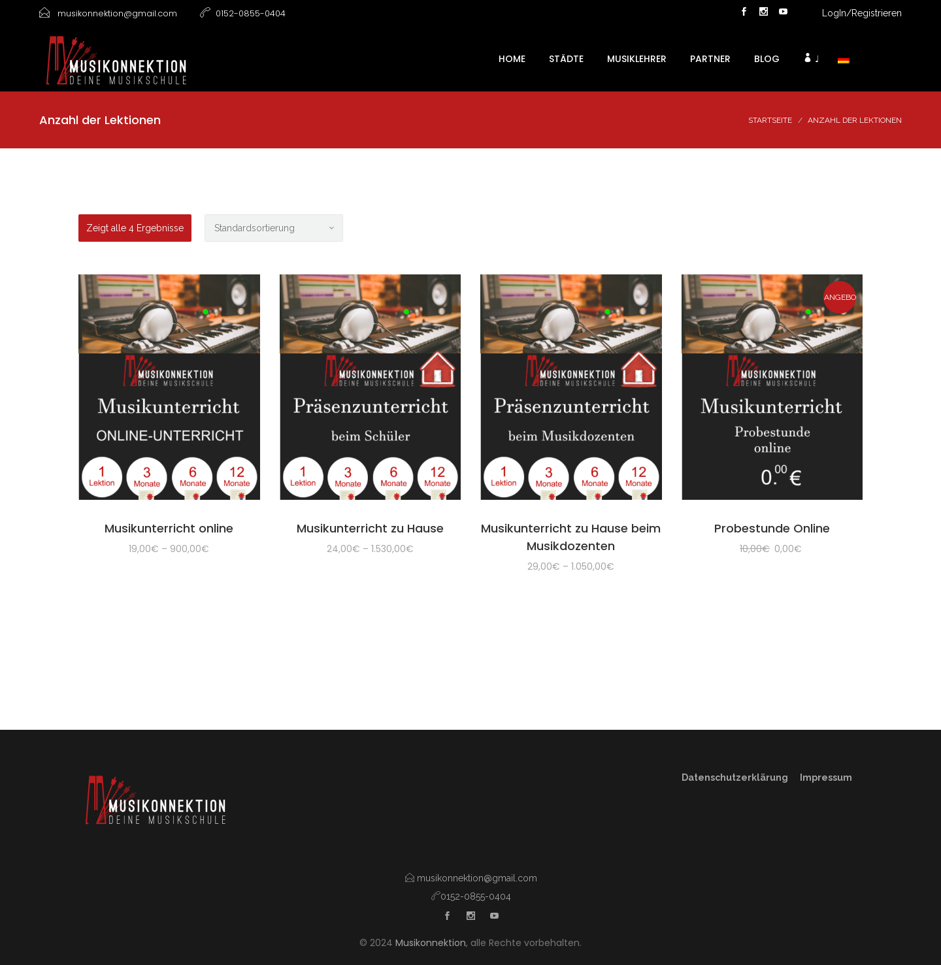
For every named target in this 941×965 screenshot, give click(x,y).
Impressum (826, 777)
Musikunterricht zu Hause (370, 528)
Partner (710, 58)
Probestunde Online (772, 528)
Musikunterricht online (169, 528)
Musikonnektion (430, 942)
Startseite (770, 120)
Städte (566, 58)
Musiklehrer (637, 58)
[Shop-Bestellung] (273, 228)
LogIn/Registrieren (862, 13)
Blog (767, 58)
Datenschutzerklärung (736, 777)
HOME (512, 58)
